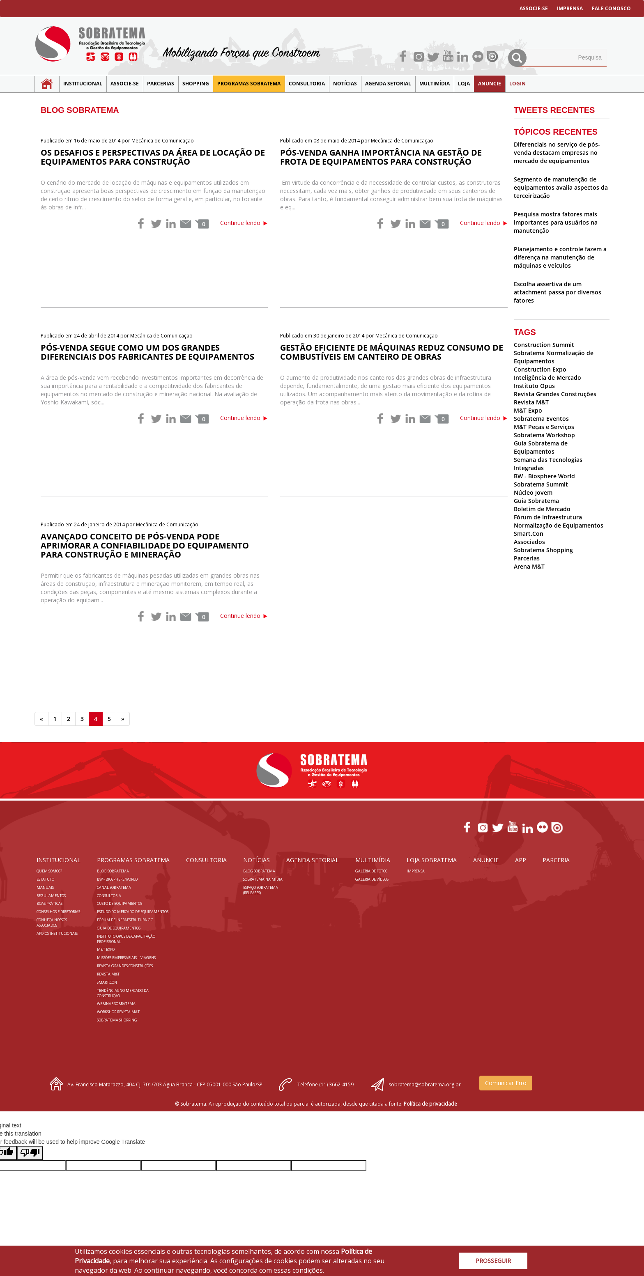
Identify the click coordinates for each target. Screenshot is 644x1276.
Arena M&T (529, 566)
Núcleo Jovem (533, 492)
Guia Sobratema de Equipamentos (541, 447)
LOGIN (517, 83)
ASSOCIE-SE (534, 8)
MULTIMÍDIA (434, 83)
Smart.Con (528, 533)
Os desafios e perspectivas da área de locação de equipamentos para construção (153, 157)
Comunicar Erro (506, 1083)
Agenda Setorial (388, 83)
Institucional (82, 83)
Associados (529, 542)
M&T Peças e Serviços (544, 427)
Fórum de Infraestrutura (548, 517)
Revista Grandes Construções (555, 394)
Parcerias (160, 83)
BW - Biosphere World (544, 476)
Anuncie (489, 83)
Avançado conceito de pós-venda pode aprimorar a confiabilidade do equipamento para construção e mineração (145, 545)
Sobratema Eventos (541, 418)
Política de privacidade (430, 1103)
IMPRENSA (570, 8)
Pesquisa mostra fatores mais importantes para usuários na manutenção (556, 222)
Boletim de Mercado (542, 509)
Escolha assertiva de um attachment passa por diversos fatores (557, 292)
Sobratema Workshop (544, 435)
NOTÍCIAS (345, 83)
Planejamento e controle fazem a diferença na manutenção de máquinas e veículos (560, 257)
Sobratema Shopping (543, 550)
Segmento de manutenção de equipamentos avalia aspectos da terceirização (561, 187)
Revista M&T (531, 402)
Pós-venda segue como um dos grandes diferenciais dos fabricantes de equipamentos (147, 352)
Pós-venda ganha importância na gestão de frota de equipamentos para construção (381, 157)
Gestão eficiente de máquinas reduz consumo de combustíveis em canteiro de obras (391, 352)
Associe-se (124, 83)
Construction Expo (540, 369)
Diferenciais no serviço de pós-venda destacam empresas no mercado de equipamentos (557, 152)
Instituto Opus (534, 386)
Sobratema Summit (541, 484)
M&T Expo (528, 410)
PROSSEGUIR (493, 1261)
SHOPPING (195, 83)
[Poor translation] (30, 1153)
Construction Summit (544, 345)
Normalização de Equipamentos (558, 525)
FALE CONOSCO (611, 8)
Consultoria (307, 83)
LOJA (464, 83)
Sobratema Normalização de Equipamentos (553, 357)
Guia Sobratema (536, 501)
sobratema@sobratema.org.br (425, 1084)
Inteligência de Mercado (547, 377)
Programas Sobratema (249, 83)
